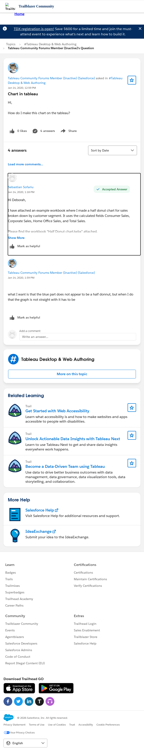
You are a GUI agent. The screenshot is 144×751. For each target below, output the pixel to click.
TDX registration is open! (34, 29)
